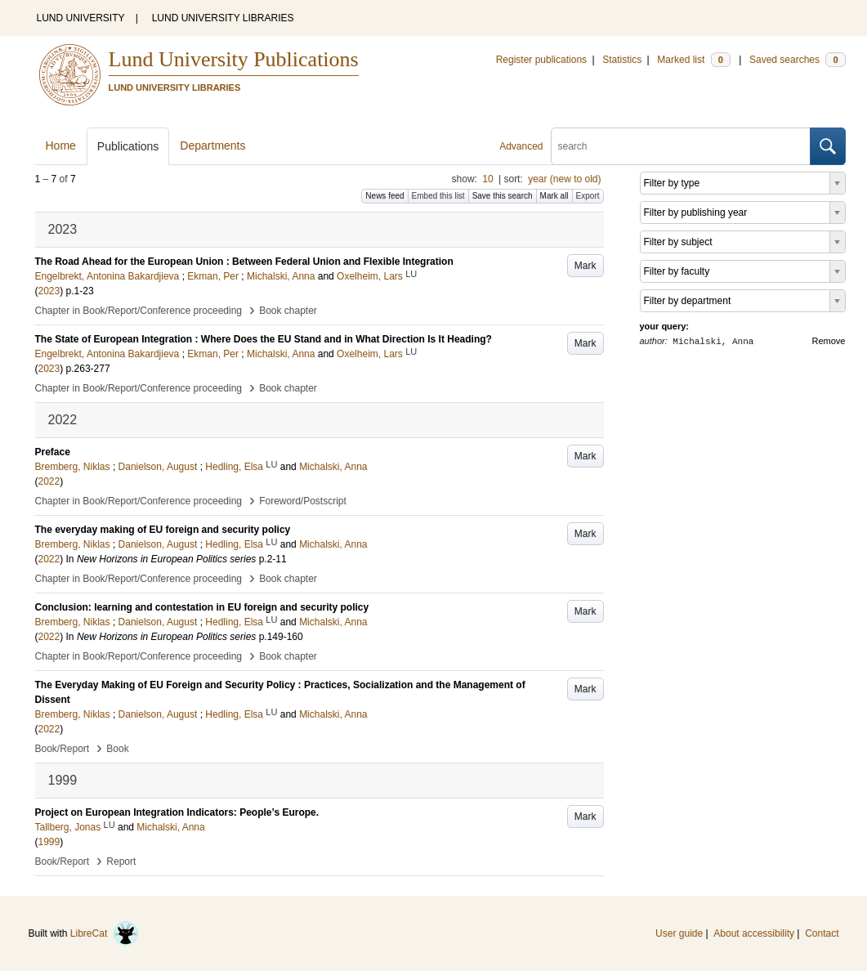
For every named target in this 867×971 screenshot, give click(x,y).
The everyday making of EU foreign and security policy (163, 529)
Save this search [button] (502, 195)
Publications (128, 146)
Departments (212, 145)
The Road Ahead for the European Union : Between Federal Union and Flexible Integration (244, 261)
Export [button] (588, 195)
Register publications (541, 59)
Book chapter (288, 310)
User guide (679, 933)
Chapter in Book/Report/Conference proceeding (139, 310)
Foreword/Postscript (302, 501)
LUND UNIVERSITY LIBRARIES (223, 18)
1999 (49, 842)
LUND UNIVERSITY (81, 18)
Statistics (621, 59)
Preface (52, 452)
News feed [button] (384, 195)
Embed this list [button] (438, 195)
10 (487, 179)
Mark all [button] (554, 195)
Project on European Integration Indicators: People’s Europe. (177, 812)
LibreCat (104, 933)
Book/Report (62, 748)
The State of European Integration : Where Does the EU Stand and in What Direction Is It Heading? (263, 339)
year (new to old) (564, 179)
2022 (49, 481)
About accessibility (753, 933)
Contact (821, 933)
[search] (681, 146)
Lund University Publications (234, 59)
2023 (49, 291)
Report (121, 861)
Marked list (693, 59)
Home (61, 145)
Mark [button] (585, 265)
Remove (829, 341)
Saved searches (797, 59)
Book (117, 748)
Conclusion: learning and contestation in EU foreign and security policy (202, 607)
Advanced (521, 146)
